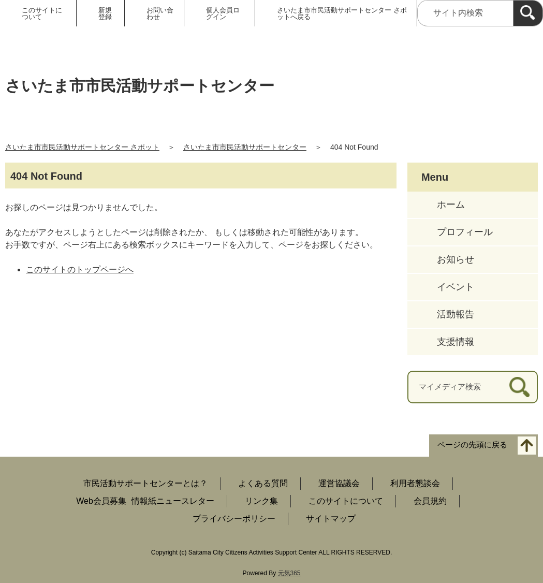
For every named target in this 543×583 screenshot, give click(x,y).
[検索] (528, 13)
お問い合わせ (159, 13)
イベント (455, 287)
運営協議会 (339, 483)
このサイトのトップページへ (80, 269)
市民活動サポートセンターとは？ (145, 483)
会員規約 (430, 501)
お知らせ (455, 259)
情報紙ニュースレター (172, 501)
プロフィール (465, 232)
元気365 (289, 573)
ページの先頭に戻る (472, 444)
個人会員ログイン (223, 13)
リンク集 (261, 501)
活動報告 (455, 314)
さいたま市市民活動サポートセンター (244, 147)
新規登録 (105, 13)
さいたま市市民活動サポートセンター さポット (82, 147)
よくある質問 (263, 483)
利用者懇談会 (415, 483)
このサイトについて (42, 13)
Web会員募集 (101, 501)
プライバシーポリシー (234, 518)
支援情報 (455, 342)
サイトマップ (331, 518)
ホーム (451, 204)
